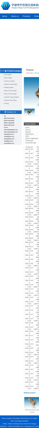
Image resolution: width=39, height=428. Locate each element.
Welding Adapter (9, 87)
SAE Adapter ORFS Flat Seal (21, 418)
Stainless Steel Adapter (10, 84)
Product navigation (7, 418)
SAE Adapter (8, 74)
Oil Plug (6, 103)
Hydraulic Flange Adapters (11, 97)
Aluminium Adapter (9, 81)
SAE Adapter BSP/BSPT (21, 421)
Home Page (29, 73)
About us (15, 16)
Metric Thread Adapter (10, 94)
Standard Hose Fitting (10, 100)
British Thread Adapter (10, 90)
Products (26, 16)
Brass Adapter (8, 78)
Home (4, 16)
